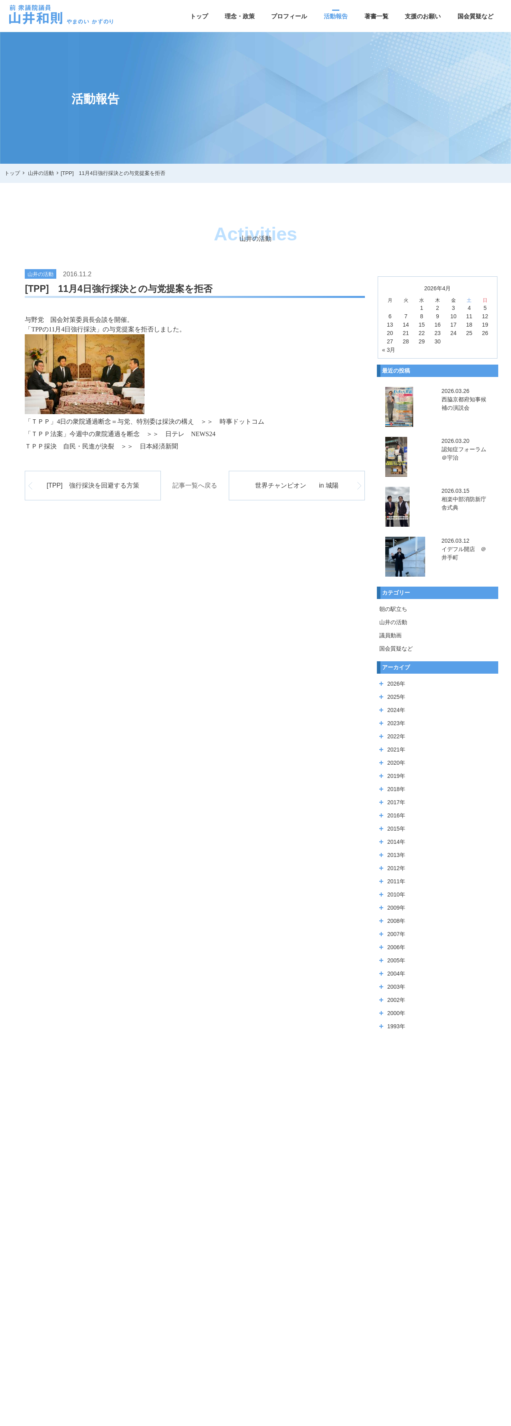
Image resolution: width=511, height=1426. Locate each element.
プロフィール (289, 16)
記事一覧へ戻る (194, 485)
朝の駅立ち (393, 609)
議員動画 (390, 635)
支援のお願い (423, 16)
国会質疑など (475, 16)
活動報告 (336, 16)
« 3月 (388, 350)
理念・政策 (240, 16)
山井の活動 (393, 622)
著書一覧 (376, 16)
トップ (199, 16)
